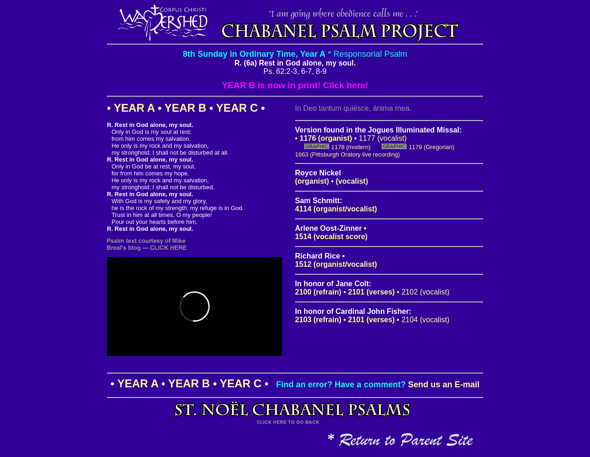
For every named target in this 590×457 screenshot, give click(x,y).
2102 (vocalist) (425, 292)
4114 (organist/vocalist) (336, 209)
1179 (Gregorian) (431, 147)
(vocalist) (352, 181)
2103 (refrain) (318, 320)
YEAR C (237, 108)
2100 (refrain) (318, 292)
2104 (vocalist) (425, 320)
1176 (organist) (326, 138)
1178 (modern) (350, 147)
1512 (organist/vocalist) (336, 264)
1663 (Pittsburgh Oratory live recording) (347, 154)
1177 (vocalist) (383, 138)
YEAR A (134, 108)
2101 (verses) (371, 292)
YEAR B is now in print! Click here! (295, 85)
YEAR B (185, 108)
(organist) (312, 181)
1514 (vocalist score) (331, 237)
